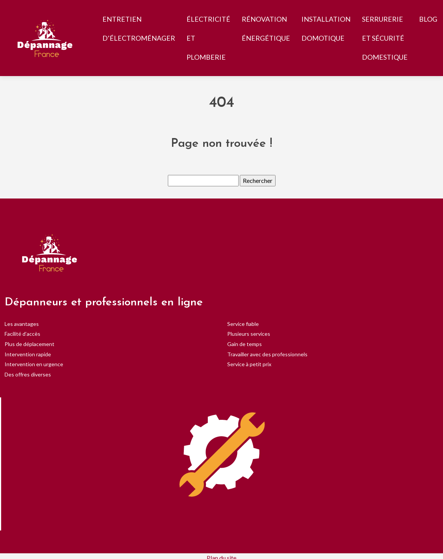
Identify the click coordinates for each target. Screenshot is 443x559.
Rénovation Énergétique (266, 28)
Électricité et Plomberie (208, 38)
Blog (428, 19)
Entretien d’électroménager (138, 28)
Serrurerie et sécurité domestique (385, 38)
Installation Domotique (326, 28)
